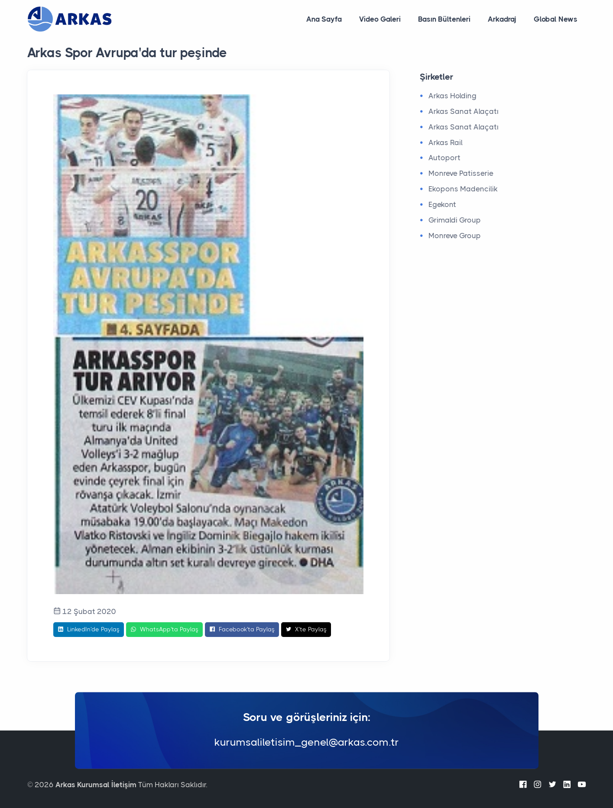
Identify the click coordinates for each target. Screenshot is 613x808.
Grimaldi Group (454, 220)
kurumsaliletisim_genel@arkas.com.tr (306, 743)
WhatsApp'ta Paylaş (164, 629)
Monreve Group (454, 235)
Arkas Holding (452, 95)
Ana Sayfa (324, 19)
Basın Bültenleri (444, 19)
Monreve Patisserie (460, 173)
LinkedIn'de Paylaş (89, 629)
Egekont (442, 204)
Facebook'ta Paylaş (242, 629)
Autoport (444, 157)
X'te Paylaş (306, 629)
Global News (555, 19)
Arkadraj (502, 19)
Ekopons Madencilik (463, 188)
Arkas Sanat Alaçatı (463, 111)
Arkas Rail (445, 142)
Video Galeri (380, 19)
